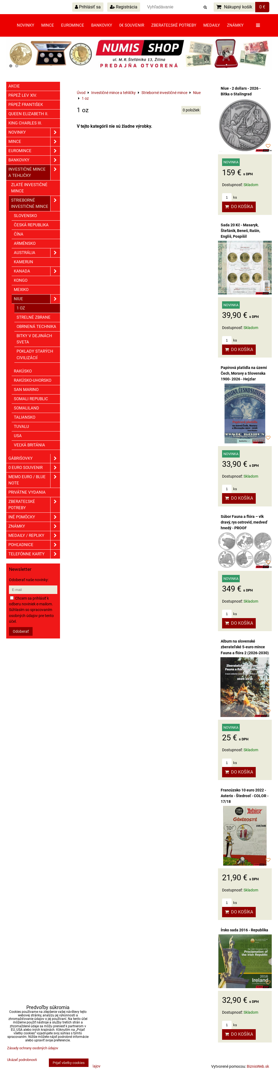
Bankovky (101, 25)
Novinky (25, 25)
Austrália (37, 252)
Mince (47, 25)
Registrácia (123, 7)
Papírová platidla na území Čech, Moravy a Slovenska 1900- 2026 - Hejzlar (244, 373)
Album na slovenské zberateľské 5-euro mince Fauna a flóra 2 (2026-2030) (245, 647)
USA (18, 435)
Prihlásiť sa (88, 7)
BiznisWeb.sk (258, 1066)
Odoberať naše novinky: (29, 580)
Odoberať (21, 631)
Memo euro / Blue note (34, 480)
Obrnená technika (36, 326)
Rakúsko (23, 371)
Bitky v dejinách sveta (34, 339)
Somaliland (26, 408)
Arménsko (25, 243)
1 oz (21, 308)
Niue (37, 299)
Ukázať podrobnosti (22, 1060)
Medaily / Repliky (34, 535)
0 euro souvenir (34, 467)
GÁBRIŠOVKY (34, 458)
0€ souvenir (131, 25)
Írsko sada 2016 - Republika (244, 930)
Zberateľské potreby (173, 25)
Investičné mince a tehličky (34, 172)
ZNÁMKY (34, 526)
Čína (18, 234)
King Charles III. (25, 123)
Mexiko (21, 289)
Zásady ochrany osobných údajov (32, 1048)
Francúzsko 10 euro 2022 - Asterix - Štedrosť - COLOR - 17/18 (244, 796)
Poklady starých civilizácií (35, 354)
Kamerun (23, 261)
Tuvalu (21, 426)
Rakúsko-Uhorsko (32, 380)
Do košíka (239, 206)
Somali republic (31, 398)
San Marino (26, 389)
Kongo (20, 280)
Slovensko (25, 215)
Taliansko (24, 417)
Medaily (211, 25)
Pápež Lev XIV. (22, 95)
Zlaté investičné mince (29, 187)
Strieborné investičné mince (35, 203)
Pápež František (25, 104)
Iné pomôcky (34, 517)
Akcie (14, 86)
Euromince (72, 25)
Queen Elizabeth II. (28, 113)
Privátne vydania (27, 492)
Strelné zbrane (33, 317)
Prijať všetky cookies (69, 1063)
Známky (235, 25)
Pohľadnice (34, 544)
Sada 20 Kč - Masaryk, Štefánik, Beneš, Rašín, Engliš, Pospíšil (240, 231)
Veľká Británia (29, 445)
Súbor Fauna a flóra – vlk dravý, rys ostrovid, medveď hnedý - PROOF (244, 522)
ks (229, 197)
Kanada (37, 271)
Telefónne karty (34, 554)
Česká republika (31, 225)
